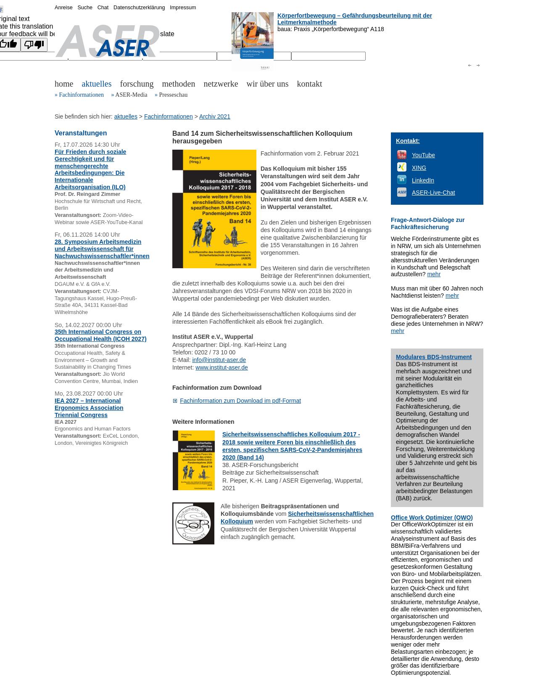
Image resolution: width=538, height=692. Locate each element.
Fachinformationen (81, 95)
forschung (137, 83)
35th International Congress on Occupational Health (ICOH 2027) (101, 335)
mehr (433, 274)
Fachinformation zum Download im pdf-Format (240, 400)
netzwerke (220, 83)
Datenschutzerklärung (139, 8)
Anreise (64, 8)
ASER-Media (131, 95)
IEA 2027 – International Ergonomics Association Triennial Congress (89, 407)
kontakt (309, 83)
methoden (178, 83)
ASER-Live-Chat (433, 192)
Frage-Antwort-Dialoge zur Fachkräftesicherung (428, 223)
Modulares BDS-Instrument (434, 357)
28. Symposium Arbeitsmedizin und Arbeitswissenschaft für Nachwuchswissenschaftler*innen (102, 248)
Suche (84, 8)
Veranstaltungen (81, 133)
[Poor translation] (34, 45)
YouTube (423, 155)
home (64, 83)
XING (419, 167)
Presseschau (173, 95)
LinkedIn (423, 180)
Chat (103, 8)
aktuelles (96, 83)
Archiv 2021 (214, 116)
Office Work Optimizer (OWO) (432, 517)
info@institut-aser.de (219, 360)
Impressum (183, 8)
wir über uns (268, 83)
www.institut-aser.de (221, 367)
